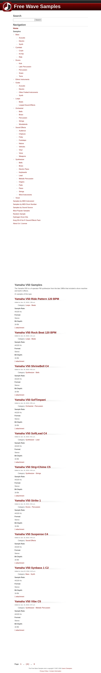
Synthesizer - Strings (33, 473)
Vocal (18, 198)
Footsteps (22, 140)
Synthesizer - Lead (32, 440)
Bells (21, 111)
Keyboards (23, 172)
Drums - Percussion (33, 507)
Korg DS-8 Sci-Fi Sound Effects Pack (27, 220)
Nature (21, 143)
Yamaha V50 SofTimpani (30, 399)
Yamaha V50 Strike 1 (28, 500)
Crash (21, 51)
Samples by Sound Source (23, 207)
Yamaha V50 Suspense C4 (31, 534)
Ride (20, 57)
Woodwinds (23, 124)
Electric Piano (24, 169)
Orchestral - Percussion (34, 406)
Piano (21, 188)
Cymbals (19, 47)
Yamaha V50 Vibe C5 (28, 601)
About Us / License (20, 223)
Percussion (23, 70)
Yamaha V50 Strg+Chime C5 (33, 467)
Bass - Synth (30, 574)
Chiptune (22, 134)
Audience (22, 131)
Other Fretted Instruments (28, 92)
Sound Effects (21, 127)
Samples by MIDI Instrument (23, 201)
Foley (21, 137)
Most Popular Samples (21, 211)
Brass (21, 115)
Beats (21, 102)
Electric (21, 41)
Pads (21, 185)
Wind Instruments (25, 195)
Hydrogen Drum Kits (20, 217)
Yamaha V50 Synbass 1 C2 (32, 567)
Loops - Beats (31, 305)
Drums (18, 60)
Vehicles (22, 147)
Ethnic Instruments (22, 79)
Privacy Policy (44, 671)
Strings (21, 121)
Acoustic (22, 38)
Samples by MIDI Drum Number (25, 204)
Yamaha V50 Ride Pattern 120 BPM (37, 298)
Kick (20, 63)
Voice (21, 153)
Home (15, 28)
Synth (21, 44)
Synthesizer (20, 159)
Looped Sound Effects (27, 105)
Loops (18, 99)
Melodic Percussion (26, 179)
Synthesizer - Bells (32, 372)
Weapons (22, 156)
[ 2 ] (27, 664)
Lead (21, 175)
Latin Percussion (25, 67)
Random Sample (19, 214)
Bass (17, 34)
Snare (21, 73)
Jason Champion (67, 668)
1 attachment (19, 328)
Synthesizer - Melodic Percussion (38, 608)
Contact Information (55, 671)
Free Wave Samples (31, 6)
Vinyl (20, 150)
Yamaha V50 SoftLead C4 (31, 433)
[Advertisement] (28, 239)
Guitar (18, 83)
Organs (21, 182)
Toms (21, 76)
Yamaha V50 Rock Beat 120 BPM (35, 332)
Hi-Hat (21, 54)
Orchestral (19, 108)
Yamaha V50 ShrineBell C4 (32, 366)
